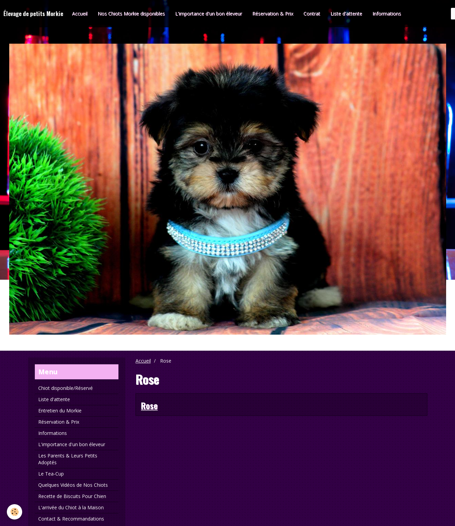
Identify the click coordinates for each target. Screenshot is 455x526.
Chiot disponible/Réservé (65, 388)
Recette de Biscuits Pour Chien (72, 496)
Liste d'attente (346, 13)
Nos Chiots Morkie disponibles (131, 13)
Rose (149, 405)
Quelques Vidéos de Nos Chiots (73, 485)
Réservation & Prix (272, 13)
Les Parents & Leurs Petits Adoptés (67, 459)
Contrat (311, 13)
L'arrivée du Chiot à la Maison (71, 507)
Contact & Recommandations (71, 518)
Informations (386, 13)
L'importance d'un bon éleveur (208, 13)
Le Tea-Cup (51, 473)
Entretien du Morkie (60, 410)
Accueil (79, 13)
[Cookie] (14, 512)
